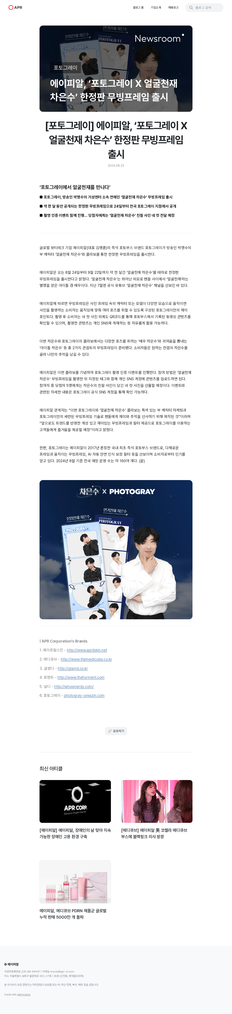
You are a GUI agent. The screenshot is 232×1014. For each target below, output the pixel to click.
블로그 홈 (138, 7)
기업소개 (156, 7)
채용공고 (173, 7)
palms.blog (24, 994)
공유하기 (116, 731)
